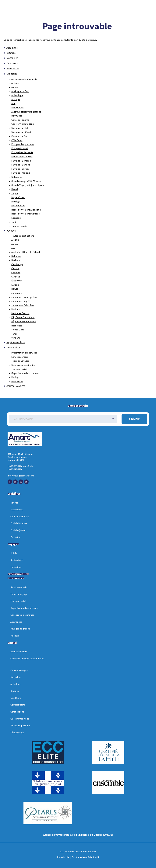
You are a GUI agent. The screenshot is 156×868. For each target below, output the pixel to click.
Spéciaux (16, 217)
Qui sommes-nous (19, 718)
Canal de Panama (20, 119)
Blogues (11, 52)
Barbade (15, 260)
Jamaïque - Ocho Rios (22, 305)
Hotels (13, 553)
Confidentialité (17, 704)
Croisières (14, 493)
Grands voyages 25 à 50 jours (26, 181)
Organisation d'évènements (25, 373)
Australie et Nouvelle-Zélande (26, 111)
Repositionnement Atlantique (26, 209)
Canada (15, 268)
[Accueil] (78, 439)
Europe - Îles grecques (22, 144)
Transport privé (19, 369)
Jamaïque (16, 293)
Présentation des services (24, 352)
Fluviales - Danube (20, 164)
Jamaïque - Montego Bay (24, 297)
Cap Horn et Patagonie (22, 123)
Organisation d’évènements (24, 608)
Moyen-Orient (18, 197)
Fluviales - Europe (20, 168)
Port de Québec (18, 530)
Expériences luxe (15, 342)
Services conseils (19, 356)
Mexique (15, 309)
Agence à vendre (18, 651)
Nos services (13, 347)
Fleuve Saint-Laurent (21, 156)
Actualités (12, 47)
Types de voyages (20, 360)
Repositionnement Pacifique (25, 213)
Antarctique (17, 95)
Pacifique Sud (18, 205)
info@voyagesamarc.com (21, 475)
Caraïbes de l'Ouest (21, 132)
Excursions (12, 63)
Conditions (15, 697)
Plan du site (63, 857)
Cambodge (17, 264)
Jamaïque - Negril (20, 301)
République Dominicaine (23, 321)
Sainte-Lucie (17, 329)
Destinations (16, 509)
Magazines (12, 58)
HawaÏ (14, 189)
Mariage (15, 377)
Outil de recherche (19, 516)
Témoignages (17, 732)
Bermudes (16, 115)
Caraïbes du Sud (19, 136)
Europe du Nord (19, 148)
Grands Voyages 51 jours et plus (27, 185)
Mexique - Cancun (20, 313)
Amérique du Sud (20, 91)
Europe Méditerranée (22, 152)
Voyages (13, 544)
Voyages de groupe (20, 628)
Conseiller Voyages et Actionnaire (27, 658)
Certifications (17, 711)
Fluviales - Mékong (20, 172)
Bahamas (16, 256)
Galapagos (16, 177)
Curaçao (15, 276)
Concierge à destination (23, 365)
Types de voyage (18, 594)
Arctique (15, 99)
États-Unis (16, 280)
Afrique (15, 83)
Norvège (15, 201)
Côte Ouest (16, 140)
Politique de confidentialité (85, 857)
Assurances (12, 68)
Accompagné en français (24, 79)
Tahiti (14, 222)
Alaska (14, 87)
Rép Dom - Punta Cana (22, 317)
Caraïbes (15, 272)
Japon (14, 193)
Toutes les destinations (22, 235)
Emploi (12, 642)
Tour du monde (19, 226)
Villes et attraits (78, 405)
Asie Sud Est (17, 107)
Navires (14, 502)
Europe (15, 284)
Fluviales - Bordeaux (21, 160)
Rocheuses (16, 325)
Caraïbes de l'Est (19, 128)
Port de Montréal (18, 523)
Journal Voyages (15, 386)
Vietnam (15, 337)
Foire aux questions (20, 725)
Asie (13, 103)
